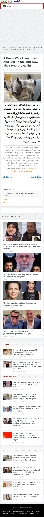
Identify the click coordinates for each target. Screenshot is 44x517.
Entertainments (19, 511)
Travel (6, 344)
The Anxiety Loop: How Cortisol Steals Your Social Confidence (26, 495)
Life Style (8, 450)
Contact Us (33, 513)
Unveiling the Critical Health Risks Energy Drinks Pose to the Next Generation (27, 409)
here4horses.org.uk (26, 171)
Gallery (19, 69)
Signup (6, 199)
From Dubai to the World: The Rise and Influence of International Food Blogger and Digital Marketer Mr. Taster (27, 365)
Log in (5, 202)
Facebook (32, 168)
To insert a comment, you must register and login (22, 194)
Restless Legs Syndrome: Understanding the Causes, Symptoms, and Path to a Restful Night (26, 436)
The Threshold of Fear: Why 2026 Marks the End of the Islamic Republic (20, 276)
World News (6, 511)
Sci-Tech (30, 511)
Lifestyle (5, 513)
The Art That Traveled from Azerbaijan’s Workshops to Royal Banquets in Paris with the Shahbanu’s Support (26, 471)
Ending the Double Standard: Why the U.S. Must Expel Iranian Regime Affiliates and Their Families (21, 246)
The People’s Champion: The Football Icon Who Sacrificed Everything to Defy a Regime (24, 396)
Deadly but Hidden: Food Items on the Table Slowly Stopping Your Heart (27, 484)
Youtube (14, 171)
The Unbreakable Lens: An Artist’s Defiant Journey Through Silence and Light (20, 332)
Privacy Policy (22, 513)
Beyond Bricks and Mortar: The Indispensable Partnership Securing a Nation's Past (25, 352)
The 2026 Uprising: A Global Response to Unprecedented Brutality (19, 304)
